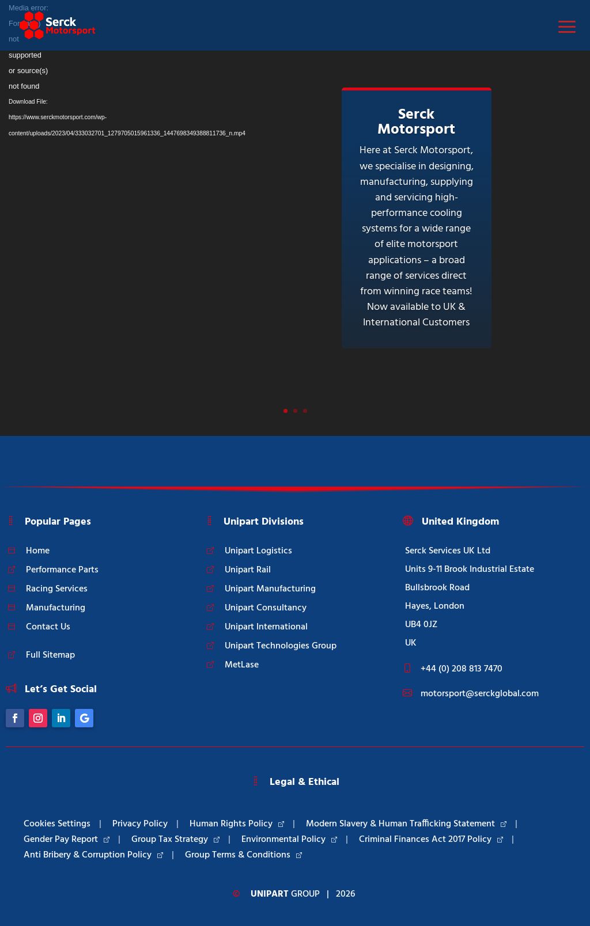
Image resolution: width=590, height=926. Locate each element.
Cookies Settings (57, 824)
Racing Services (57, 589)
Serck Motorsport (416, 122)
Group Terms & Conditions (243, 855)
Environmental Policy (289, 839)
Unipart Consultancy (266, 608)
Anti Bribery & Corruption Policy (93, 855)
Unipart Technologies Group (280, 646)
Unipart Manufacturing (270, 589)
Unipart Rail (248, 570)
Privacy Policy (140, 824)
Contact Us (48, 627)
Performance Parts (62, 570)
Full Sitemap (50, 655)
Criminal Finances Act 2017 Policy (431, 839)
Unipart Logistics (258, 551)
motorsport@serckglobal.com (480, 693)
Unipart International (266, 627)
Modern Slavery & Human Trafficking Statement (406, 824)
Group (285, 894)
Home (38, 551)
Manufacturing (55, 608)
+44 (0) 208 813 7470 (461, 669)
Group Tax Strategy (175, 839)
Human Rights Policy (237, 824)
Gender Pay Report (66, 839)
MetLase (242, 665)
